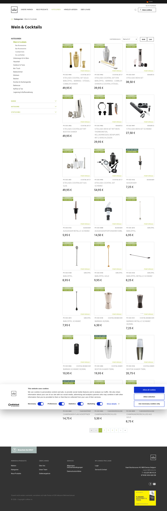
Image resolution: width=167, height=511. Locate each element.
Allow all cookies (149, 491)
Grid (143, 39)
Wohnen (16, 75)
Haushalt (16, 62)
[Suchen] (135, 10)
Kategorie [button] (34, 106)
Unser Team (43, 469)
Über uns (42, 466)
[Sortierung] (130, 39)
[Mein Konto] (147, 10)
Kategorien (18, 19)
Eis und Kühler (20, 55)
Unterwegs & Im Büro (21, 58)
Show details (112, 505)
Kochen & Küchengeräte (22, 82)
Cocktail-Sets (19, 52)
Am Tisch (16, 68)
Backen (16, 79)
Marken (13, 466)
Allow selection (149, 498)
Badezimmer (18, 72)
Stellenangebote (44, 473)
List (150, 39)
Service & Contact (101, 469)
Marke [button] (34, 101)
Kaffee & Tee (18, 89)
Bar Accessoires (20, 45)
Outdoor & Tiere (19, 65)
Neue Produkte (16, 473)
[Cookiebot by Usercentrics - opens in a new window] (13, 506)
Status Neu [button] (34, 112)
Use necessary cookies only (149, 505)
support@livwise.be (149, 470)
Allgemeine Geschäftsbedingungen (75, 466)
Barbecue (16, 85)
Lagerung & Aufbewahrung (23, 92)
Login (97, 466)
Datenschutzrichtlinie (74, 471)
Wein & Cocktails (30, 19)
